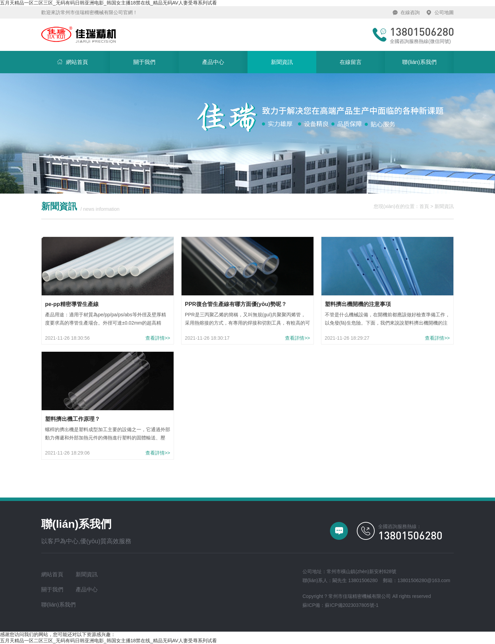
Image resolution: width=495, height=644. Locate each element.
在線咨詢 (410, 12)
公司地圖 (444, 12)
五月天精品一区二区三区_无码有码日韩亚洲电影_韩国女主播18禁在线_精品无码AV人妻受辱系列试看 (108, 3)
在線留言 (351, 62)
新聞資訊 (282, 62)
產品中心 (213, 62)
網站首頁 (64, 58)
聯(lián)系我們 (419, 62)
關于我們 (144, 62)
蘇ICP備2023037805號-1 (351, 605)
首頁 (424, 206)
